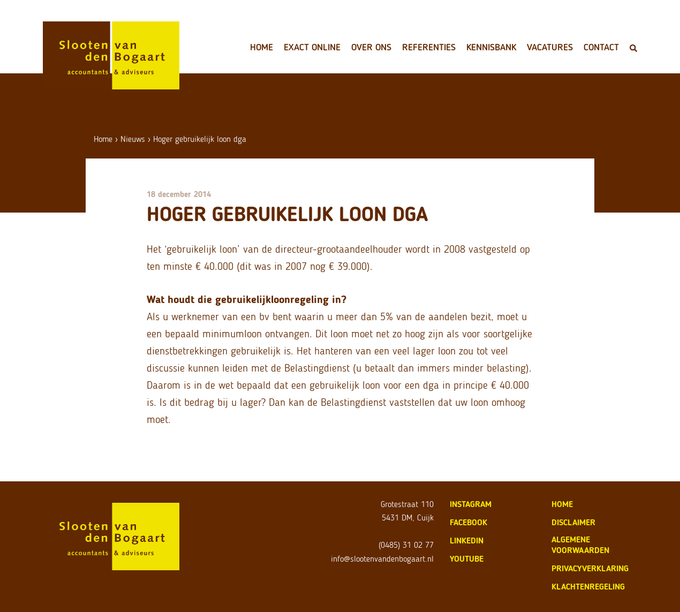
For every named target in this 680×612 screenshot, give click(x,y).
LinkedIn (466, 540)
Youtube (466, 559)
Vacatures (550, 47)
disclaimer (573, 522)
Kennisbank (491, 47)
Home (261, 47)
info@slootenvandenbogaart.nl (382, 559)
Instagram (471, 504)
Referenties (429, 47)
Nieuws (132, 139)
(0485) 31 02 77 (406, 545)
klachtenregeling (588, 586)
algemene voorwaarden (580, 544)
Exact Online (312, 47)
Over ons (371, 47)
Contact (601, 47)
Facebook (468, 522)
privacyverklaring (590, 568)
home (562, 504)
